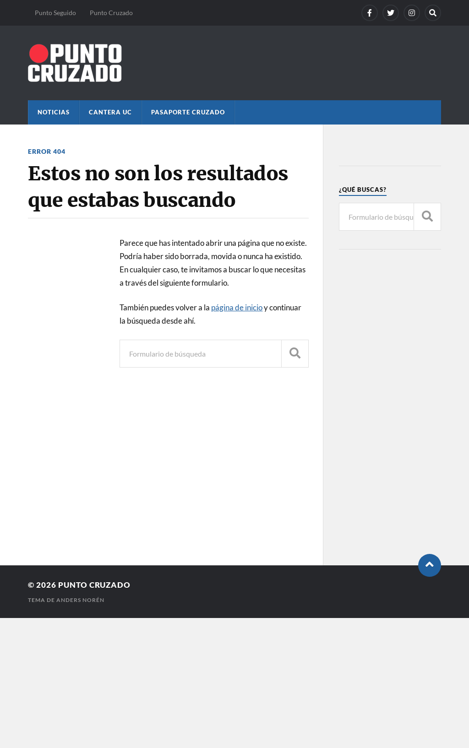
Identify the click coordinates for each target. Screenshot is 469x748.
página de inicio (236, 307)
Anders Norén (80, 599)
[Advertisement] (390, 405)
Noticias (54, 112)
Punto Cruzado (111, 12)
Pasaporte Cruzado (188, 112)
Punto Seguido (55, 12)
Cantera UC (110, 112)
